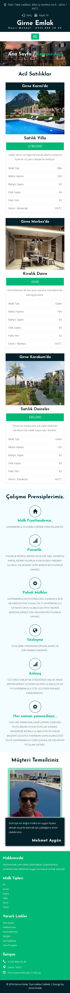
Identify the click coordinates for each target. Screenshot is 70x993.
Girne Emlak (35, 24)
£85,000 (35, 417)
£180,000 (35, 146)
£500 (35, 282)
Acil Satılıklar (9, 940)
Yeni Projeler (10, 945)
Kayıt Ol (43, 15)
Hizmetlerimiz (10, 931)
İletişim (7, 936)
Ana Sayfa (19, 54)
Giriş (29, 15)
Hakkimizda (9, 927)
